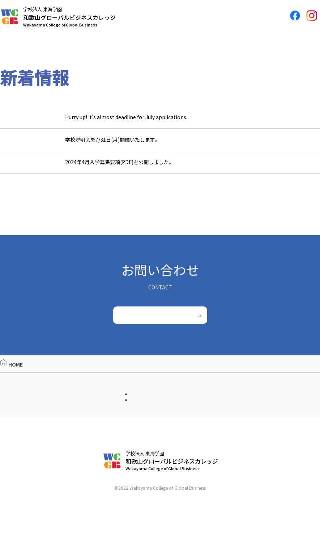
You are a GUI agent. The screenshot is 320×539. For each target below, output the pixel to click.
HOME (11, 375)
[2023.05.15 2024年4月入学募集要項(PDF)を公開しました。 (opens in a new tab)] (160, 165)
